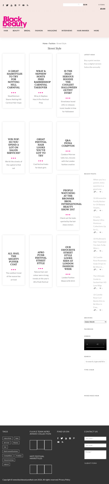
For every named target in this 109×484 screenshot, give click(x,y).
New (16, 438)
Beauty (16, 31)
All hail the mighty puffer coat (13, 259)
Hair (6, 31)
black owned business (11, 451)
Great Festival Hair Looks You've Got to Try (41, 147)
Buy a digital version (92, 64)
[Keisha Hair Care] (95, 167)
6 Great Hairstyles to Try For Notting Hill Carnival (14, 79)
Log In (84, 5)
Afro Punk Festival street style (41, 258)
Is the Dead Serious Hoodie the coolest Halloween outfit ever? (69, 81)
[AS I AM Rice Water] (95, 122)
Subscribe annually (92, 67)
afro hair (6, 443)
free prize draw (9, 460)
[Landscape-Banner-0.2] (66, 26)
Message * (95, 454)
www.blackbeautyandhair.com (25, 480)
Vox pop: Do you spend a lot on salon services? (13, 146)
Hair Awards (83, 31)
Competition (8, 456)
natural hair (7, 438)
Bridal (27, 31)
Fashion (39, 31)
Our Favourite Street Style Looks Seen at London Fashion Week (68, 258)
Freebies (19, 456)
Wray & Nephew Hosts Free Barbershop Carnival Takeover (42, 79)
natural (6, 464)
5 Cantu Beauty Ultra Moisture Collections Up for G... (99, 223)
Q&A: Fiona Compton (68, 143)
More (96, 31)
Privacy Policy (64, 480)
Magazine (52, 31)
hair (5, 447)
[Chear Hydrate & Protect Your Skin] (95, 144)
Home (45, 43)
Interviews (67, 31)
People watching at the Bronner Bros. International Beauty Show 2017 (71, 200)
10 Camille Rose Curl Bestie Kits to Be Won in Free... (99, 300)
